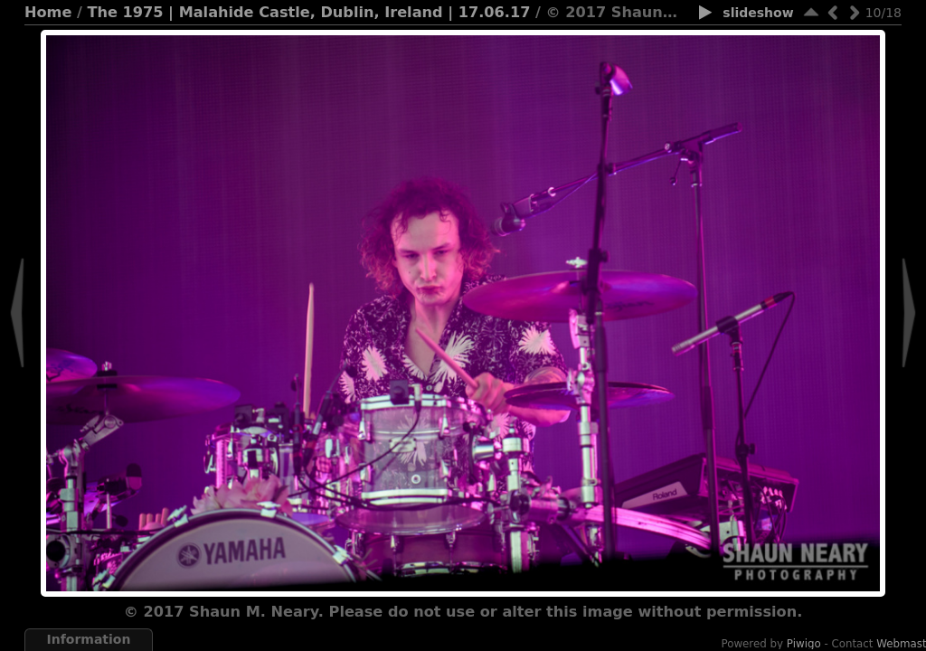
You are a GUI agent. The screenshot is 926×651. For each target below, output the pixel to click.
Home (47, 12)
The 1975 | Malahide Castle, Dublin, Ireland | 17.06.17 (309, 12)
